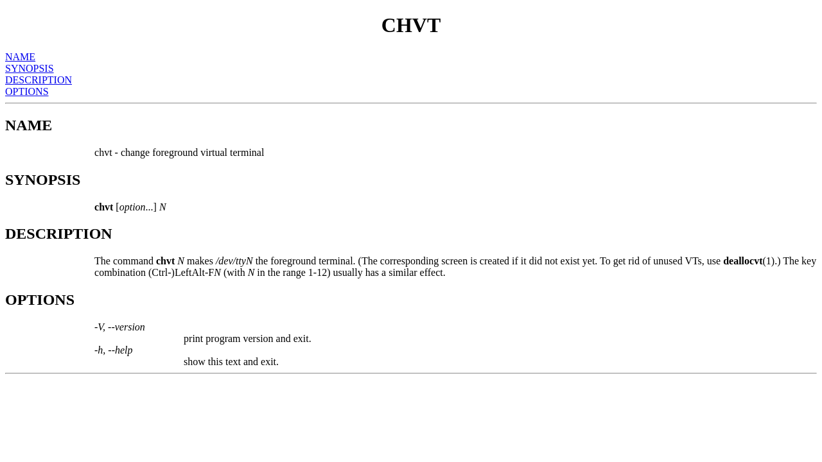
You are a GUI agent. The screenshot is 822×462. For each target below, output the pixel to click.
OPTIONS (27, 91)
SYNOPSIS (29, 68)
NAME (20, 56)
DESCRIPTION (38, 79)
